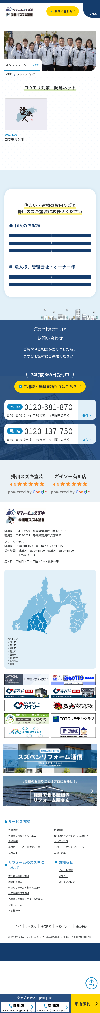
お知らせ (63, 927)
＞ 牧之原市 (12, 709)
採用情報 (46, 978)
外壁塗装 (13, 881)
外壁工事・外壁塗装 (48, 240)
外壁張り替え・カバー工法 (22, 887)
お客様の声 (14, 962)
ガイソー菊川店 (70, 527)
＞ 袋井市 (11, 699)
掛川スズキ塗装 (27, 527)
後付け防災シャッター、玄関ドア (71, 887)
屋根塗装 (13, 892)
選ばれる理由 (15, 933)
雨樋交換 (58, 881)
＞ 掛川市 (11, 693)
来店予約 (81, 978)
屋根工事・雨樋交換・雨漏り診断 (47, 258)
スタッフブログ (67, 933)
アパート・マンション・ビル (69, 898)
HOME (8, 74)
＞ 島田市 (11, 702)
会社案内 (31, 978)
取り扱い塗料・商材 (18, 927)
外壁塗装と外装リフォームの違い (25, 950)
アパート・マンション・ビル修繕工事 (47, 312)
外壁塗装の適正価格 (18, 945)
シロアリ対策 (61, 892)
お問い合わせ (63, 11)
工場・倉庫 (47, 330)
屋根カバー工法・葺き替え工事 (24, 898)
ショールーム (15, 956)
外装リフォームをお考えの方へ (24, 939)
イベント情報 (66, 922)
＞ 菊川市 (11, 696)
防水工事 (47, 276)
